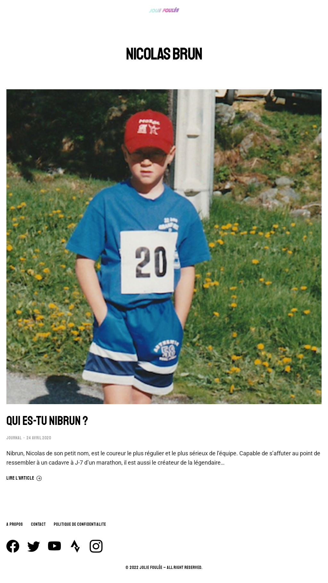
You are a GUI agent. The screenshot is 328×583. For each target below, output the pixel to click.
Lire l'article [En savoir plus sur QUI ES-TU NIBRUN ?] (24, 478)
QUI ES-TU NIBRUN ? (48, 421)
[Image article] (164, 246)
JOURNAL (14, 438)
